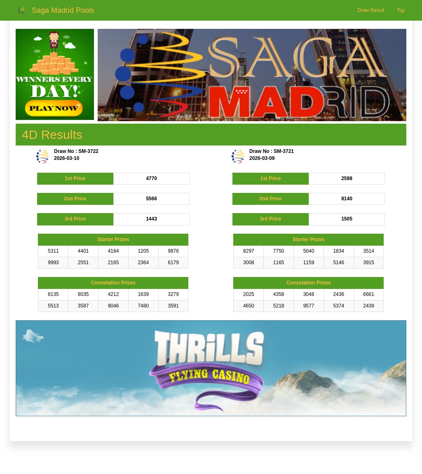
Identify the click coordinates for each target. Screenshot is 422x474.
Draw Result (370, 10)
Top (401, 10)
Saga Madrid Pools (63, 10)
